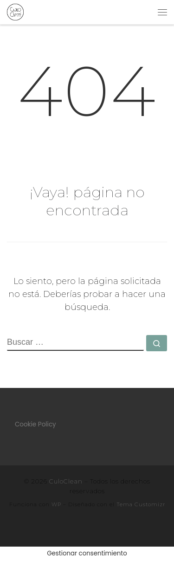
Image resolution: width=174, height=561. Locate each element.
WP (56, 504)
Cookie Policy (35, 424)
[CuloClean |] (15, 11)
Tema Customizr (140, 504)
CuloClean (66, 481)
